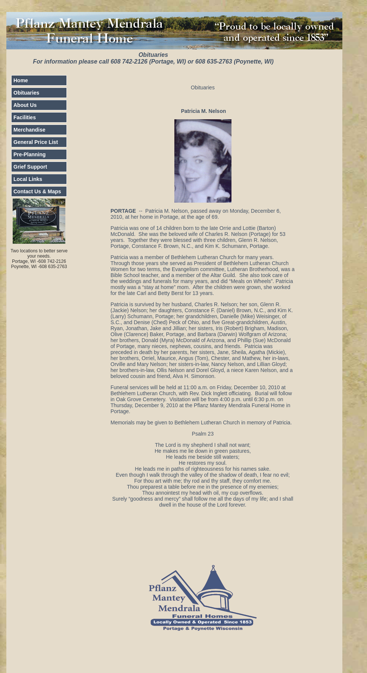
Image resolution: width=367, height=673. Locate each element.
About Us (25, 105)
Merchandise (29, 130)
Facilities (24, 117)
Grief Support (30, 167)
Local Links (27, 179)
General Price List (35, 142)
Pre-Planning (29, 154)
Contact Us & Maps (37, 191)
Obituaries (26, 93)
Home (20, 80)
